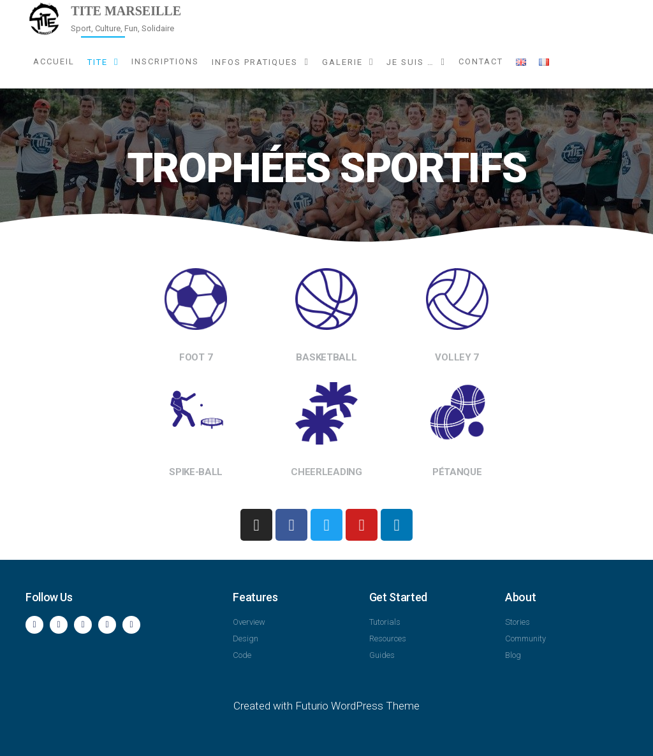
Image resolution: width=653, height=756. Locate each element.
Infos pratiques (255, 62)
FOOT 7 (195, 357)
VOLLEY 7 (457, 357)
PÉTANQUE (457, 472)
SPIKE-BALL (196, 472)
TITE (97, 62)
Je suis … (410, 62)
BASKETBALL (326, 357)
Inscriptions (165, 61)
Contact (481, 61)
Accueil (54, 61)
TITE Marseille (126, 11)
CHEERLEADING (326, 472)
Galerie (342, 62)
